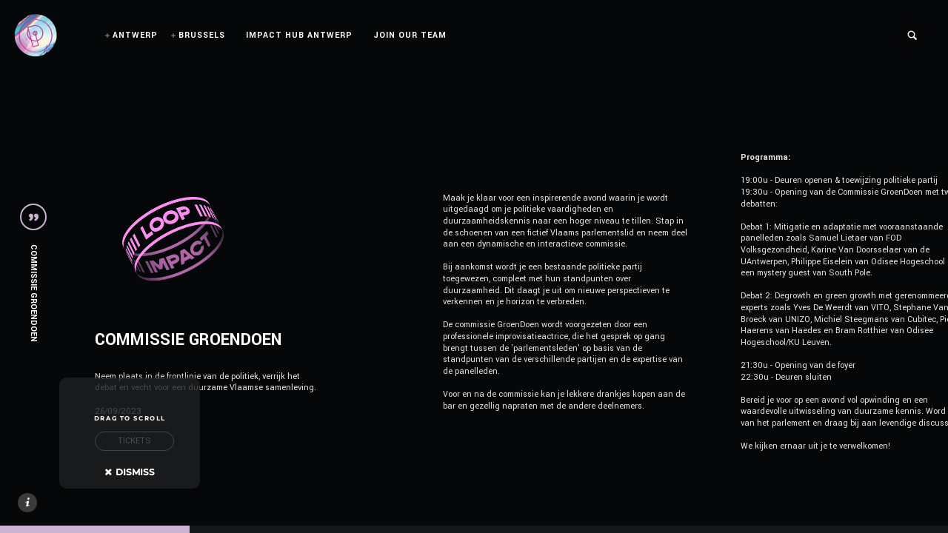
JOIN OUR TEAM (410, 35)
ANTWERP (135, 35)
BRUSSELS (201, 35)
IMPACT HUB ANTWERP (299, 35)
